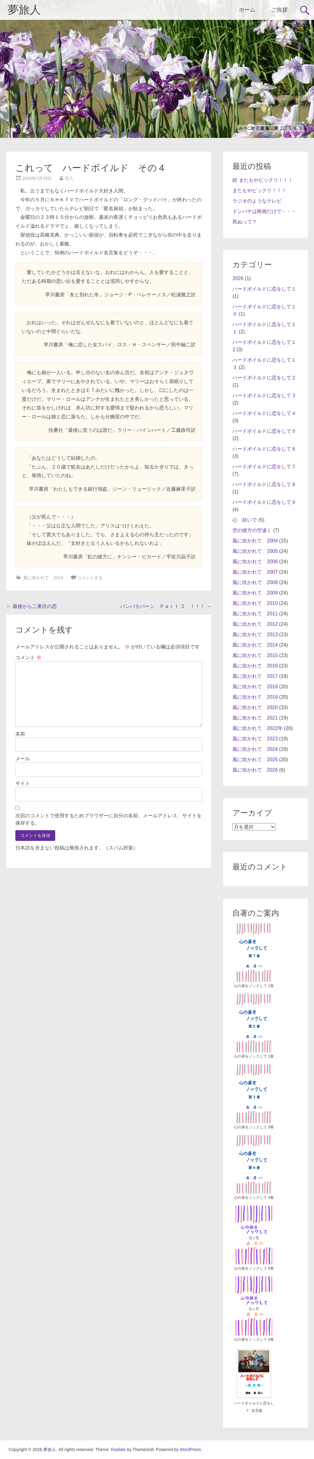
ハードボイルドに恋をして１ (264, 288)
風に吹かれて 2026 (255, 770)
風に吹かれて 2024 (255, 749)
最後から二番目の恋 (31, 606)
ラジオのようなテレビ (256, 200)
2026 (237, 278)
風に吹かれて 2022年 (257, 728)
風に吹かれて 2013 (255, 634)
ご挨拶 (279, 9)
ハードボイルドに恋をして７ (264, 466)
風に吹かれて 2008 (255, 582)
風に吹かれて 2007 (255, 572)
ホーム (247, 9)
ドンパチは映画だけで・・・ (264, 211)
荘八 (69, 178)
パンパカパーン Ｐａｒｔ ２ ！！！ (165, 606)
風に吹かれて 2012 (255, 624)
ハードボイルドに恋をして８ (264, 484)
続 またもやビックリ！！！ (262, 180)
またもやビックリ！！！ (259, 190)
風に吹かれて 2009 (255, 592)
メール (22, 758)
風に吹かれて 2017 (255, 676)
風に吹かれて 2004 (255, 540)
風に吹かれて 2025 (255, 759)
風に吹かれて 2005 (255, 551)
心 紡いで (244, 519)
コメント (28, 657)
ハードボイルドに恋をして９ (264, 502)
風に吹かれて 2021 (255, 717)
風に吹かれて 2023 (255, 738)
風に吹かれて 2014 (43, 577)
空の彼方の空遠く (252, 530)
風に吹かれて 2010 (255, 603)
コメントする (90, 577)
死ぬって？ (244, 221)
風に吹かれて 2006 (255, 561)
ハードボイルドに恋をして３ (264, 395)
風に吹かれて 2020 (255, 707)
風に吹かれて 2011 (255, 613)
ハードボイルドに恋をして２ (264, 377)
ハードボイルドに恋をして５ (264, 431)
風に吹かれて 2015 (255, 655)
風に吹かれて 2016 (255, 665)
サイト (22, 783)
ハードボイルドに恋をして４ (264, 413)
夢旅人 (24, 9)
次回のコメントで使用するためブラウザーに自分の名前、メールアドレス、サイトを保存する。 (108, 819)
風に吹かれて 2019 (255, 697)
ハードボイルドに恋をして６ (264, 448)
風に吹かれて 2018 (255, 686)
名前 (20, 733)
